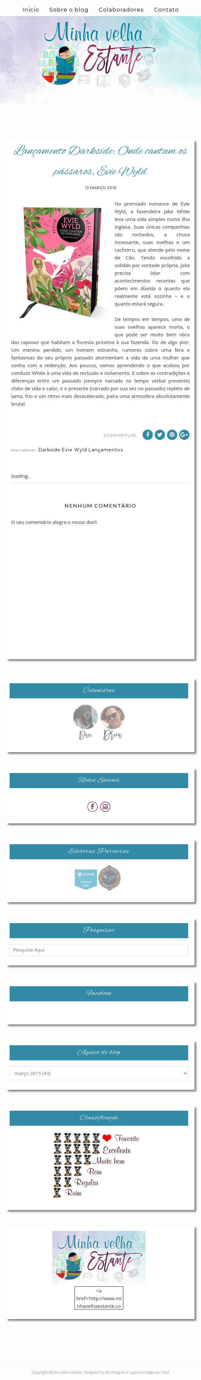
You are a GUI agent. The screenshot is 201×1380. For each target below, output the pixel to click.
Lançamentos (105, 450)
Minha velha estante (65, 1372)
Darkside (49, 450)
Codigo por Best (156, 1372)
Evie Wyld (74, 450)
